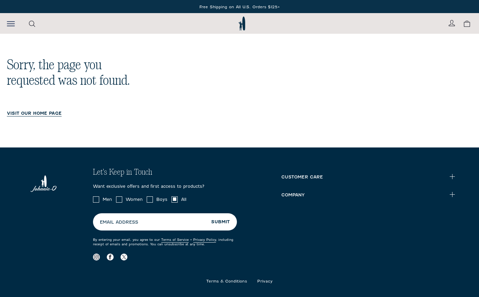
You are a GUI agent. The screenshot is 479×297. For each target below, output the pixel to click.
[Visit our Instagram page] (96, 256)
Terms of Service (175, 240)
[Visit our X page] (124, 256)
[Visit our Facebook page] (110, 256)
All (183, 199)
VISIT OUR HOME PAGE (34, 113)
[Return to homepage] (242, 23)
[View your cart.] (467, 24)
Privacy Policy (204, 240)
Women (134, 199)
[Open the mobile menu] (11, 23)
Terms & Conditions (226, 281)
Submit (220, 221)
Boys (161, 199)
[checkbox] (96, 199)
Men (107, 199)
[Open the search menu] (32, 23)
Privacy (265, 281)
